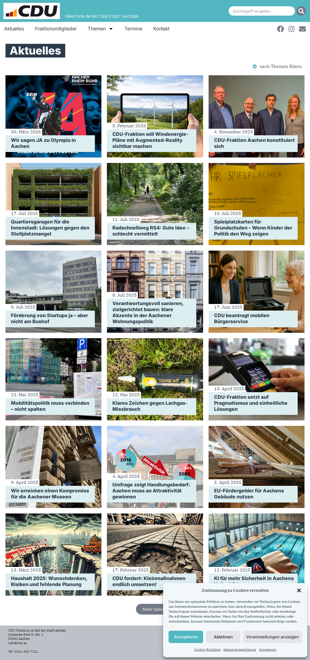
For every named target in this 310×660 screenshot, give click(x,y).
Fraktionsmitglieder (56, 28)
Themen (100, 29)
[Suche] (301, 11)
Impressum (267, 649)
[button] (299, 590)
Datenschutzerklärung (239, 649)
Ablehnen (223, 636)
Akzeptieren (186, 636)
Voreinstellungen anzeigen (272, 636)
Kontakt (161, 28)
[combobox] (262, 11)
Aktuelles (14, 28)
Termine (133, 28)
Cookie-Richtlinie (207, 649)
